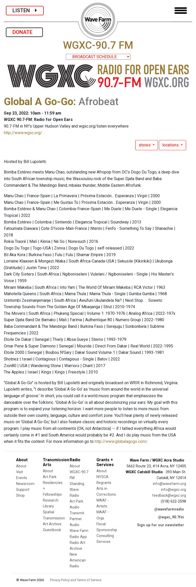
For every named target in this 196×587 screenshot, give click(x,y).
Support (22, 490)
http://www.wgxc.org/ (23, 132)
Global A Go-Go (38, 102)
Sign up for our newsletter (160, 525)
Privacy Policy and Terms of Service (75, 580)
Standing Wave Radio (77, 490)
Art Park (49, 477)
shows (145, 145)
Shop (20, 495)
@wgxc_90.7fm (171, 517)
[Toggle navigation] (180, 10)
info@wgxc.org (173, 490)
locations (171, 145)
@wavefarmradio (169, 509)
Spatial (48, 512)
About (21, 466)
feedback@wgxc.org (169, 495)
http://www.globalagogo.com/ (121, 441)
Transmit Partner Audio (77, 519)
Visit (19, 472)
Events (21, 478)
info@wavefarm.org (169, 484)
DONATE (24, 32)
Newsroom (25, 484)
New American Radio (78, 560)
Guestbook (52, 530)
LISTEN (25, 10)
